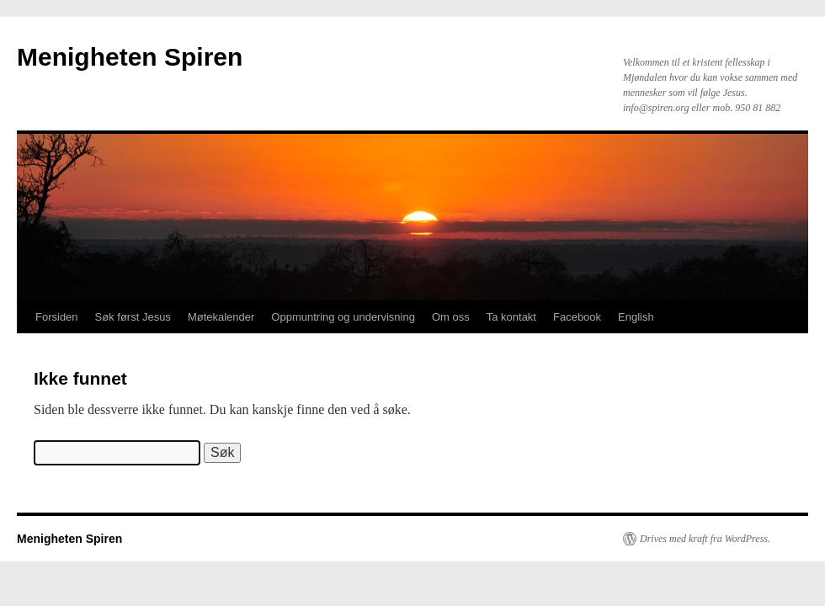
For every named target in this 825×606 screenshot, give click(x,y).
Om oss (451, 317)
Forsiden (56, 317)
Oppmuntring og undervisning (343, 317)
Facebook (577, 317)
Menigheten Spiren (129, 57)
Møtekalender (221, 317)
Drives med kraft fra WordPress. (705, 539)
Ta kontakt (511, 317)
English (636, 317)
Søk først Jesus (133, 317)
